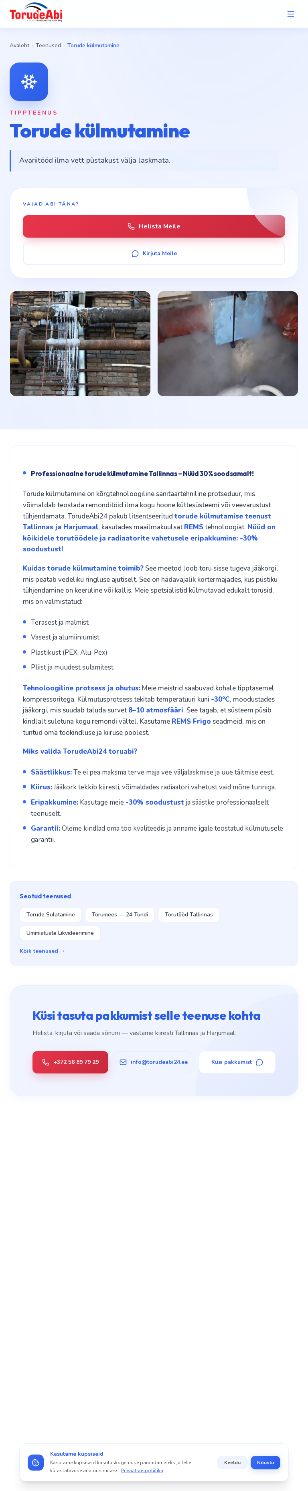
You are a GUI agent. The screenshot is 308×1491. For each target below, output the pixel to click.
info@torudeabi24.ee (154, 1062)
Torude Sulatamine (50, 914)
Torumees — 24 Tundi (120, 914)
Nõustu (265, 1462)
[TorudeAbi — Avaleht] (36, 13)
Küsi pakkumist (237, 1062)
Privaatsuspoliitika (142, 1470)
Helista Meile (154, 226)
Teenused (48, 45)
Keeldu (232, 1462)
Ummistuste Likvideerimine (60, 933)
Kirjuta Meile (154, 253)
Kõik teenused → (42, 951)
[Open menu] (290, 14)
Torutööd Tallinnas (189, 914)
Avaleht (19, 45)
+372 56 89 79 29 (70, 1062)
